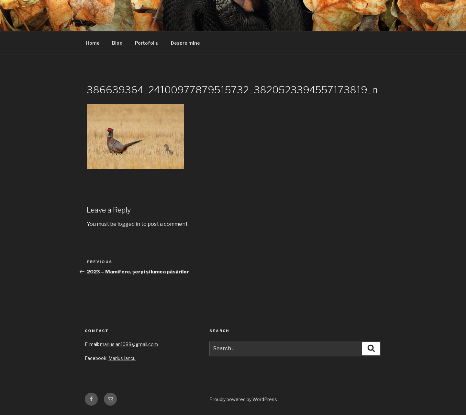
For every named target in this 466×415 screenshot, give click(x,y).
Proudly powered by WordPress (243, 399)
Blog (117, 43)
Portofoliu (147, 43)
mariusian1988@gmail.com (129, 344)
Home (93, 43)
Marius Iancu (122, 358)
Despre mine (185, 43)
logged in (128, 224)
